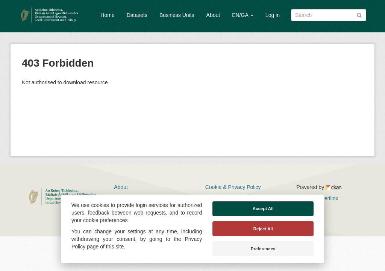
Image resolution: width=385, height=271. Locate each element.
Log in (272, 15)
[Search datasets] (328, 15)
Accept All (263, 208)
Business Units (176, 15)
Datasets (137, 15)
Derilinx (326, 198)
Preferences (263, 249)
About (213, 15)
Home (107, 15)
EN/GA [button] (242, 15)
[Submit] (359, 14)
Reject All (263, 229)
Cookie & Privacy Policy (233, 187)
